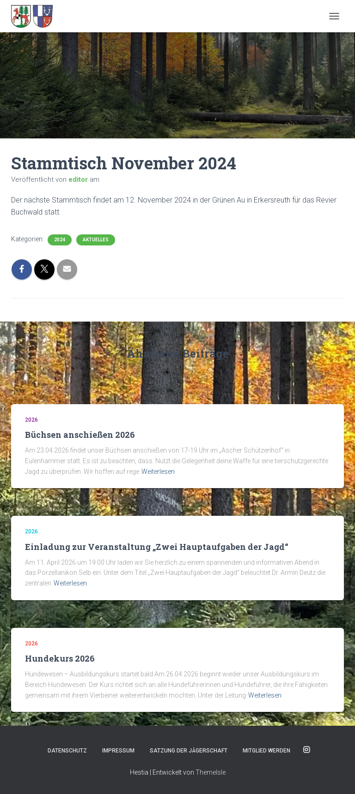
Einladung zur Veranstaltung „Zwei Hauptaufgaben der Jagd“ (156, 546)
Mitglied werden (266, 750)
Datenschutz (67, 750)
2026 (31, 420)
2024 (59, 239)
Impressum (118, 750)
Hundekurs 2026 (60, 658)
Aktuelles (96, 239)
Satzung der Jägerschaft (188, 750)
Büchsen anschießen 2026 (80, 434)
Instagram (306, 750)
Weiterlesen (158, 471)
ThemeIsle (211, 772)
